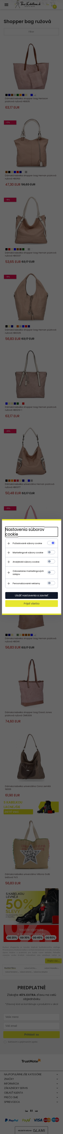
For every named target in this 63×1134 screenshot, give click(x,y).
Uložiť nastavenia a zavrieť (31, 595)
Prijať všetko (31, 603)
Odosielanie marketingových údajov (28, 572)
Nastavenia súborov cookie (24, 532)
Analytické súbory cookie (26, 561)
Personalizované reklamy (26, 583)
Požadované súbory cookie (27, 543)
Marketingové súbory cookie (28, 552)
